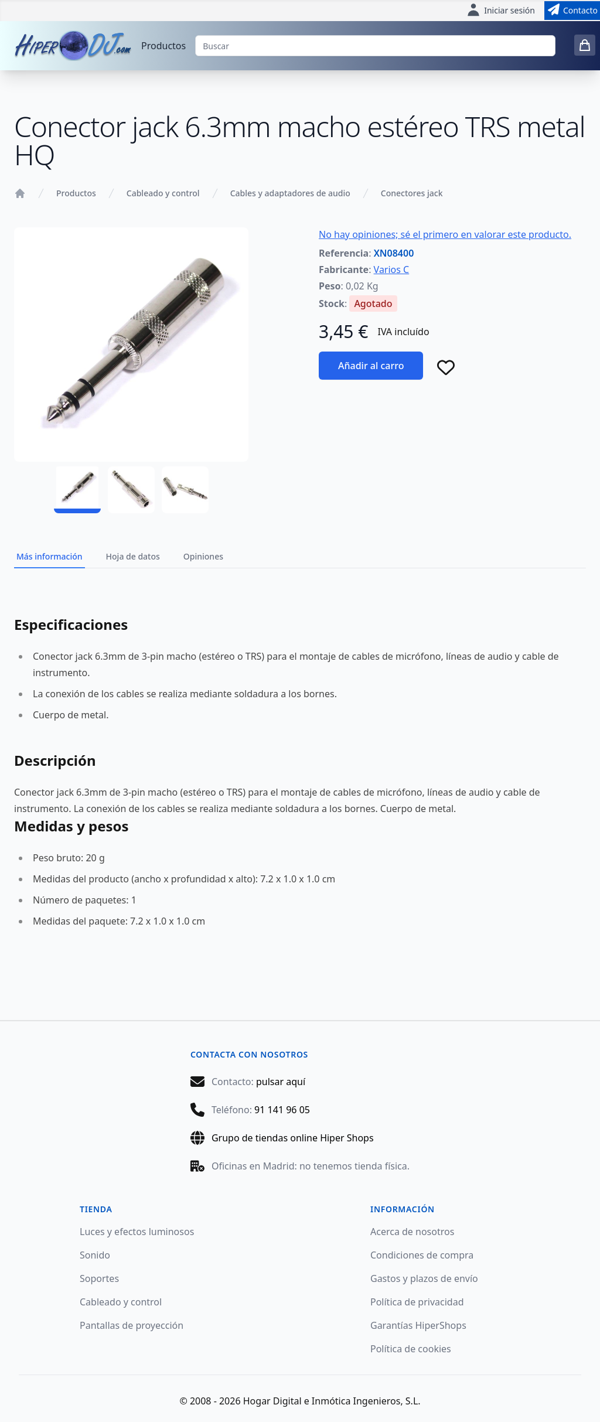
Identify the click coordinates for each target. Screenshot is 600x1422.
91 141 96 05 (282, 1109)
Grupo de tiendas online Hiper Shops (293, 1137)
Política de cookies (410, 1348)
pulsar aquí (280, 1081)
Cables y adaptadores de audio (290, 193)
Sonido (95, 1255)
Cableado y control (163, 193)
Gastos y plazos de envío (424, 1278)
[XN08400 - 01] (77, 489)
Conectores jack (412, 193)
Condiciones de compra (421, 1255)
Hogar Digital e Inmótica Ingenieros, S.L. (332, 1400)
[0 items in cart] (584, 45)
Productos (163, 45)
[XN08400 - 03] (185, 489)
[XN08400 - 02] (131, 489)
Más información (49, 556)
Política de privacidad (417, 1301)
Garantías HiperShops (418, 1325)
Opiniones (203, 556)
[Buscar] (375, 45)
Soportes (99, 1278)
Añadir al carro (371, 365)
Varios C (392, 269)
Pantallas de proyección (131, 1325)
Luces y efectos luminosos (137, 1231)
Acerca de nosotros (412, 1231)
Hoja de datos (133, 556)
